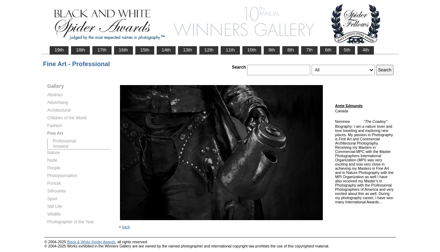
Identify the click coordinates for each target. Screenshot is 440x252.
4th (366, 49)
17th (101, 49)
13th (187, 49)
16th (123, 49)
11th (230, 49)
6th (328, 49)
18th (80, 49)
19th (59, 49)
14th (166, 49)
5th (347, 49)
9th (272, 49)
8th (290, 49)
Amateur (61, 146)
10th (251, 49)
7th (309, 49)
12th (208, 49)
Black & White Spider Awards (91, 242)
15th (144, 49)
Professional (64, 141)
